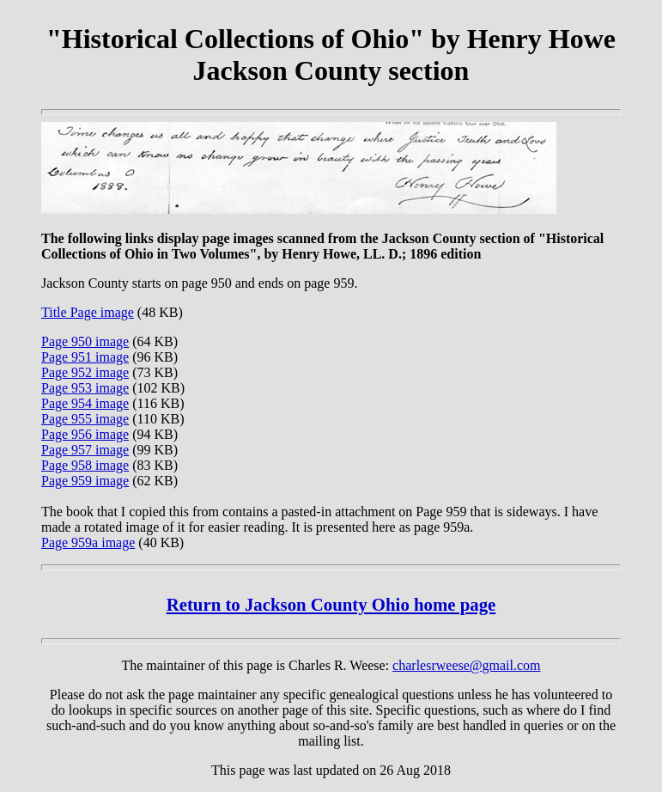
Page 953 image (85, 388)
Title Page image (87, 312)
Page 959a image (88, 542)
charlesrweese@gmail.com (466, 665)
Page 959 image (85, 480)
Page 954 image (85, 403)
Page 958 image (85, 465)
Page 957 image (85, 449)
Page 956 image (85, 434)
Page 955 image (85, 418)
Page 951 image (85, 357)
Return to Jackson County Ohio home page (331, 604)
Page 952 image (85, 372)
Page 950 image (85, 341)
